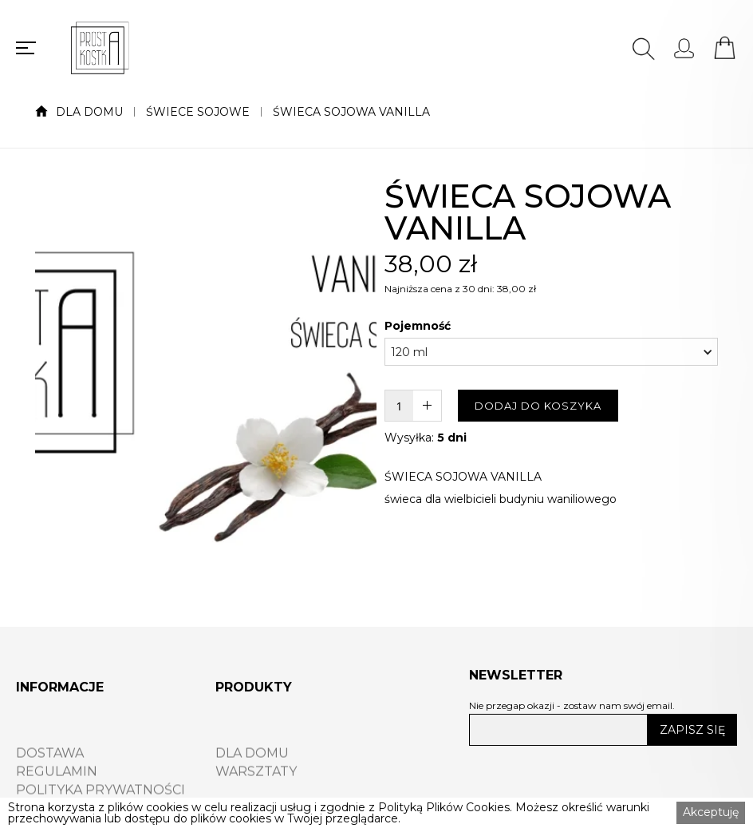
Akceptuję (711, 812)
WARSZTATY (256, 790)
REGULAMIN (56, 790)
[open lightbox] (205, 387)
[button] (551, 352)
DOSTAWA (50, 772)
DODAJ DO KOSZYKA (538, 405)
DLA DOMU (89, 112)
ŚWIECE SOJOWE (198, 112)
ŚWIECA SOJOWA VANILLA (351, 112)
